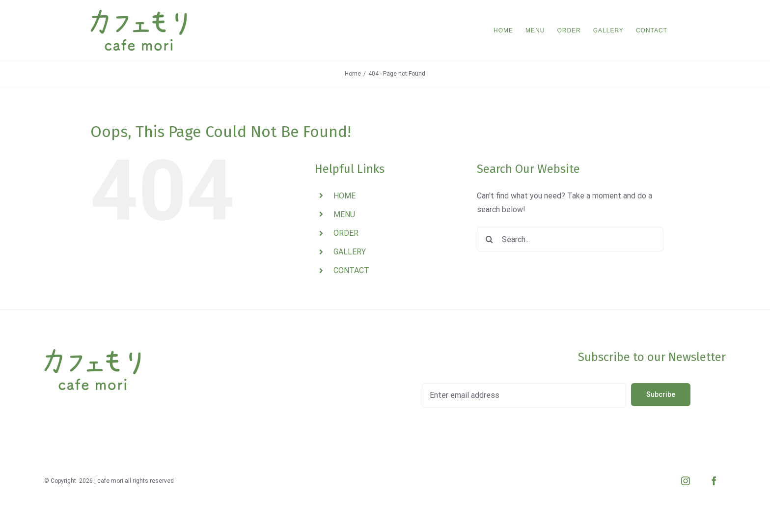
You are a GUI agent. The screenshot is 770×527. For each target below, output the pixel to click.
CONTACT (351, 270)
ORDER (345, 233)
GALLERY (349, 251)
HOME (344, 195)
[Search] (489, 239)
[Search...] (570, 239)
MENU (344, 214)
